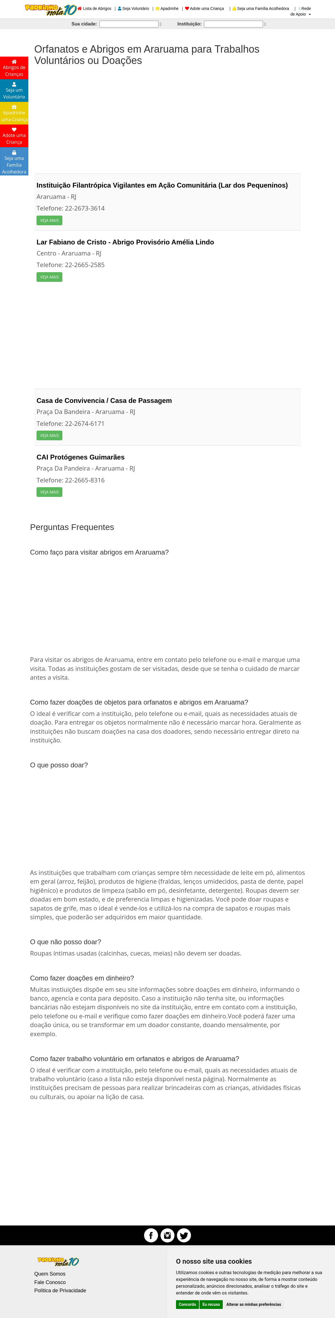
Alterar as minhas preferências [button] (253, 1304)
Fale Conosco (50, 1282)
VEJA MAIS (49, 220)
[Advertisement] (167, 116)
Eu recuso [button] (211, 1304)
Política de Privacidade (60, 1290)
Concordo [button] (187, 1304)
